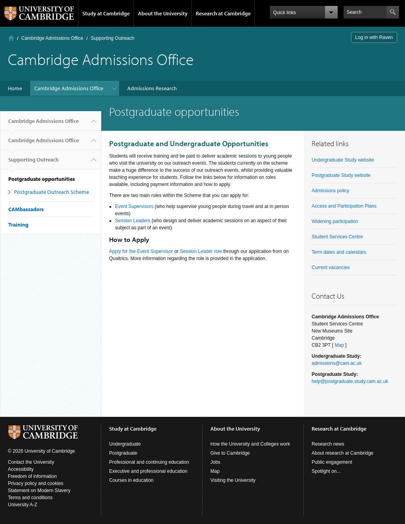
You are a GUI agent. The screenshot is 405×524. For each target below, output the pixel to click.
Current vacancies (331, 267)
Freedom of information (32, 476)
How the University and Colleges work (250, 444)
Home (11, 38)
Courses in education (131, 480)
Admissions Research (152, 88)
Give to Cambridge (230, 453)
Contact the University (31, 462)
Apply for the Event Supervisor (141, 251)
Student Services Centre (337, 237)
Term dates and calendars (339, 252)
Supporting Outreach (112, 38)
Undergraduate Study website (343, 160)
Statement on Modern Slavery (39, 490)
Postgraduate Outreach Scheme (51, 191)
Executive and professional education (148, 471)
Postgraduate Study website (341, 175)
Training (18, 224)
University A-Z (22, 504)
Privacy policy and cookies (35, 483)
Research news (328, 444)
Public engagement (332, 462)
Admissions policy (330, 190)
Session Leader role (201, 251)
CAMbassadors (26, 209)
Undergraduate (125, 444)
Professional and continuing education (149, 462)
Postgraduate (123, 453)
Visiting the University (233, 480)
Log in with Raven (374, 37)
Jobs (215, 462)
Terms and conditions (30, 497)
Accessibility (20, 469)
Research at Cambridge (223, 13)
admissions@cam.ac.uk (337, 363)
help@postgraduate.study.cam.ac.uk (350, 381)
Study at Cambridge (106, 13)
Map (339, 345)
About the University (163, 13)
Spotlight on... (326, 471)
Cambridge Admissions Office (52, 38)
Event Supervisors (134, 206)
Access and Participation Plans (344, 206)
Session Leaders (132, 220)
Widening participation (335, 221)
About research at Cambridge (342, 453)
